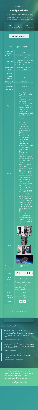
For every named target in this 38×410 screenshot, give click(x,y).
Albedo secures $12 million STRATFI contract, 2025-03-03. (25, 189)
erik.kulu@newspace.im (14, 373)
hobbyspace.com (13, 350)
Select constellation (19, 36)
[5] (27, 266)
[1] (21, 266)
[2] (22, 266)
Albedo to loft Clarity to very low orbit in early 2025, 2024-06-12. (26, 183)
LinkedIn (29, 373)
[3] (24, 266)
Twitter (8, 376)
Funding (33, 26)
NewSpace (10, 26)
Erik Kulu (19, 371)
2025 (24, 89)
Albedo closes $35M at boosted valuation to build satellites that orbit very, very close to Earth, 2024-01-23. (26, 175)
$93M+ (24, 292)
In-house (24, 86)
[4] (26, 266)
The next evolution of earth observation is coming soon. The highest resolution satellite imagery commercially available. (24, 285)
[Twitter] (20, 302)
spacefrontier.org (19, 359)
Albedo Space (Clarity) (19, 47)
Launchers (27, 26)
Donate (18, 376)
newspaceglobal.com (16, 339)
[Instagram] (27, 302)
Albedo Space (24, 278)
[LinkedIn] (24, 302)
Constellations (18, 26)
